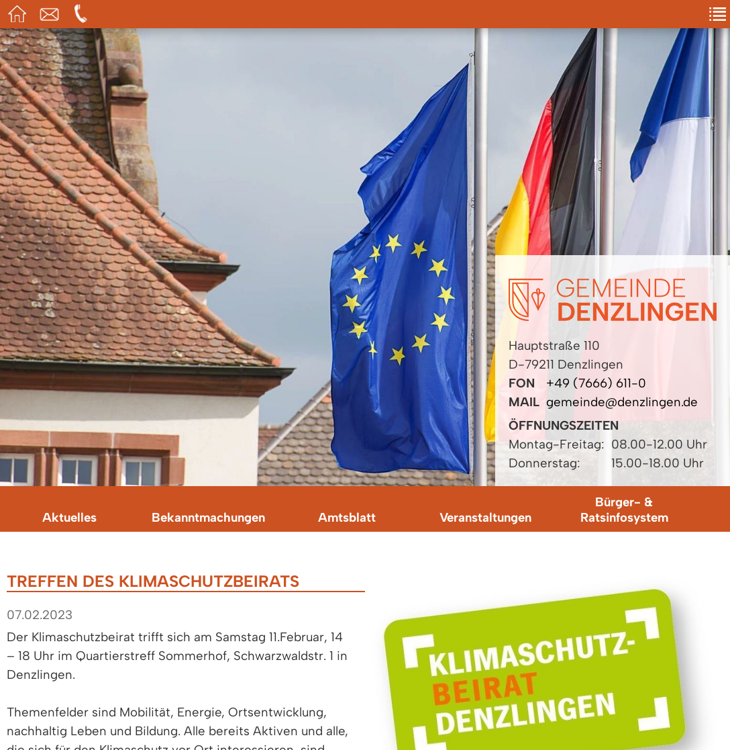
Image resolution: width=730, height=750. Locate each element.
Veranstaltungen (485, 517)
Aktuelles (69, 517)
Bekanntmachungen (208, 517)
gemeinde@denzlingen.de (622, 402)
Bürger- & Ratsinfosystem (624, 509)
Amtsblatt (347, 517)
